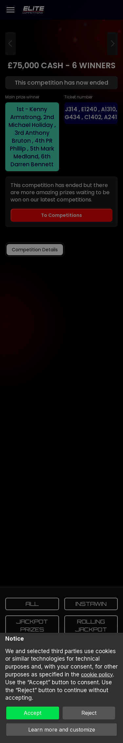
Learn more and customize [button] (61, 729)
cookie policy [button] (97, 674)
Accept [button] (32, 713)
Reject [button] (88, 713)
